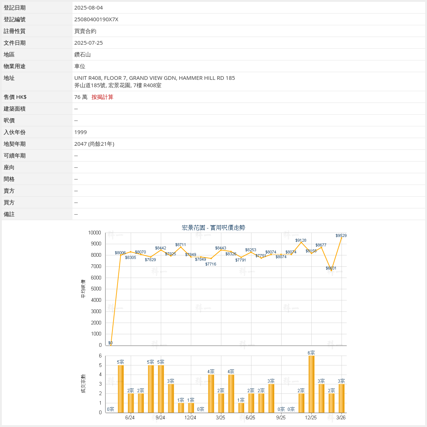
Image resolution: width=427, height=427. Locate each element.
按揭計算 (103, 96)
